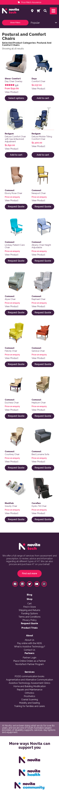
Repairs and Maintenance (29, 690)
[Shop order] (44, 22)
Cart (29, 604)
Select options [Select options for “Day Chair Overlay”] (16, 98)
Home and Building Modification (29, 686)
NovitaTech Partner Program (29, 664)
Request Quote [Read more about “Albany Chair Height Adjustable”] (43, 260)
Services (29, 672)
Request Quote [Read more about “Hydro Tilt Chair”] (43, 519)
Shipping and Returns (29, 610)
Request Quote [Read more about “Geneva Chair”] (43, 364)
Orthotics (29, 693)
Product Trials (29, 628)
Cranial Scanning (29, 700)
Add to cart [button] (43, 98)
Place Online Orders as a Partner (29, 661)
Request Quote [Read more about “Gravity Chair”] (16, 519)
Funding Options (29, 613)
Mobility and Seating (29, 703)
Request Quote (29, 623)
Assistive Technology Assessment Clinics (29, 683)
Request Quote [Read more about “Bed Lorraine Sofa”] (43, 467)
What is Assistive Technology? (29, 647)
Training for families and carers (29, 706)
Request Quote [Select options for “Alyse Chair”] (16, 312)
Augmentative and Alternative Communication (29, 680)
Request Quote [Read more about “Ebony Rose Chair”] (16, 206)
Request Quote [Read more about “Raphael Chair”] (43, 312)
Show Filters (15, 23)
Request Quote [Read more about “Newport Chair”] (43, 206)
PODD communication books (29, 676)
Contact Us (29, 650)
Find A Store (29, 607)
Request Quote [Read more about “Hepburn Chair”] (43, 416)
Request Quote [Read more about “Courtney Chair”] (16, 467)
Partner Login (29, 658)
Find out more (29, 573)
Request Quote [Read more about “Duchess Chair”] (16, 416)
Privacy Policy (29, 620)
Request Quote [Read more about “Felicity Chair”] (16, 364)
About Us (29, 640)
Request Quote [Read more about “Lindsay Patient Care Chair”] (16, 260)
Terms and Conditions (29, 617)
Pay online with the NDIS (29, 643)
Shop (29, 599)
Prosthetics (29, 696)
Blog (29, 595)
